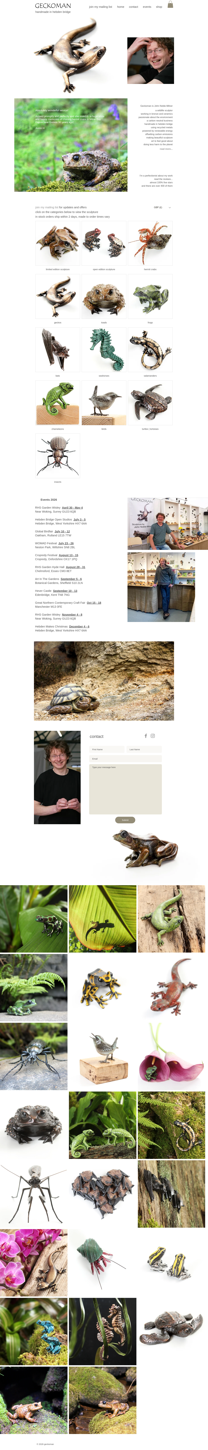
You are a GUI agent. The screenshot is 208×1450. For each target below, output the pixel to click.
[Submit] (125, 820)
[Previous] (38, 145)
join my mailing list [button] (46, 207)
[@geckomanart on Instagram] (153, 736)
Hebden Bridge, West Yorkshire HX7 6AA (61, 523)
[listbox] (162, 207)
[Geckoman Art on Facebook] (146, 736)
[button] (100, 7)
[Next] (123, 145)
